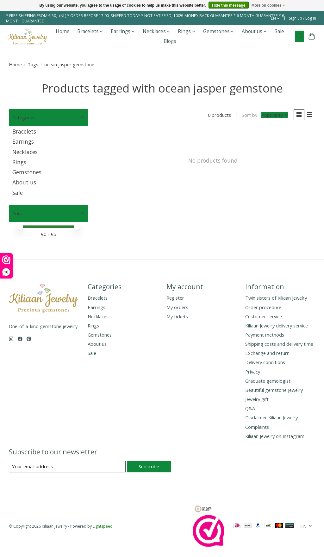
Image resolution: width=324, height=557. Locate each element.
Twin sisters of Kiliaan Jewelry (276, 298)
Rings (19, 162)
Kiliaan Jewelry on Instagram (274, 436)
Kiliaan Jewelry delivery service (276, 325)
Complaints (257, 427)
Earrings (23, 141)
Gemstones (26, 172)
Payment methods (264, 335)
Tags (33, 64)
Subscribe (149, 466)
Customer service (263, 316)
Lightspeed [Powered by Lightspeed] (103, 526)
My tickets (177, 316)
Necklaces (25, 152)
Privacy (252, 371)
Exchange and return (267, 353)
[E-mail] (67, 466)
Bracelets (24, 131)
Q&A (250, 408)
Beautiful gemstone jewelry (274, 390)
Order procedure (263, 307)
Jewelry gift (257, 399)
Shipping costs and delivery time (279, 344)
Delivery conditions (265, 362)
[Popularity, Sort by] (274, 115)
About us (24, 182)
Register (175, 298)
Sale (279, 31)
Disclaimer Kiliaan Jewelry (271, 417)
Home (63, 31)
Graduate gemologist (267, 381)
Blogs (170, 41)
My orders (177, 307)
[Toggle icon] (299, 36)
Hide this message (228, 5)
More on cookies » (268, 5)
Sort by (249, 115)
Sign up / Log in (302, 18)
